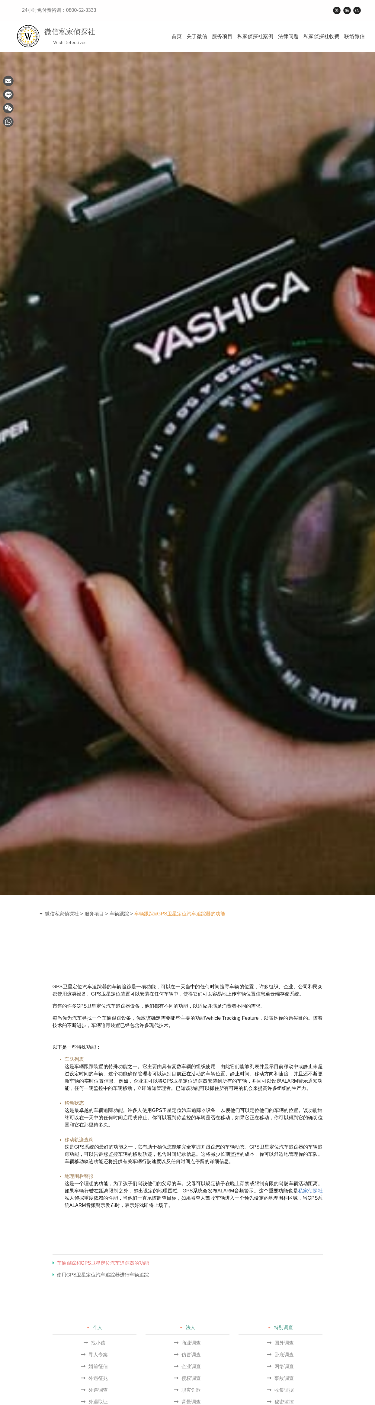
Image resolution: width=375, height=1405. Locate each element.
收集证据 (280, 1390)
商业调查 (187, 1342)
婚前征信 (94, 1366)
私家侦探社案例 (255, 36)
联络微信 (354, 36)
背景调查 (187, 1401)
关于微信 (197, 36)
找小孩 (94, 1342)
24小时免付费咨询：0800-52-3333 (59, 10)
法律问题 (288, 36)
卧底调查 (280, 1354)
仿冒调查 (187, 1354)
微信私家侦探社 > (64, 913)
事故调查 (280, 1378)
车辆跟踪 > (121, 913)
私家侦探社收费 (321, 36)
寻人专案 (94, 1354)
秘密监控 (280, 1401)
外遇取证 (94, 1401)
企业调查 (187, 1366)
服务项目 (222, 36)
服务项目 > (96, 913)
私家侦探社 (310, 1190)
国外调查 (280, 1342)
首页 (176, 36)
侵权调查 (187, 1378)
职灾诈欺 (187, 1390)
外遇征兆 (94, 1378)
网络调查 (280, 1366)
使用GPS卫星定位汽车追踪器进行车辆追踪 (101, 1274)
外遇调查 (94, 1390)
